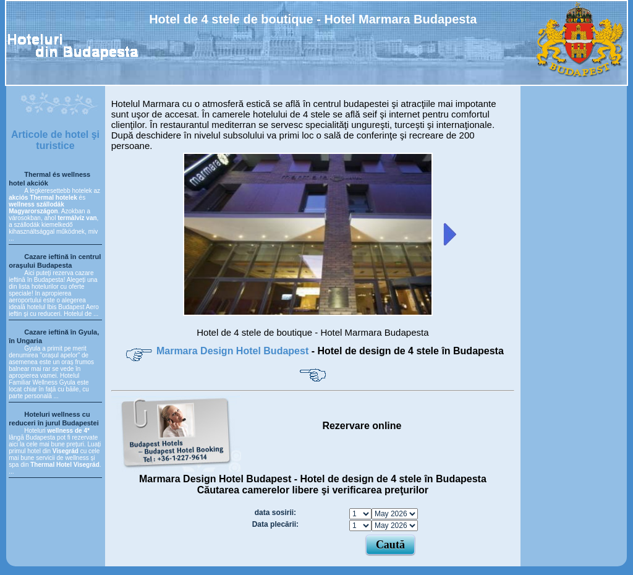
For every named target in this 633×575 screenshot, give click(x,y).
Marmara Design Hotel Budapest (234, 351)
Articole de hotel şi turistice (55, 140)
